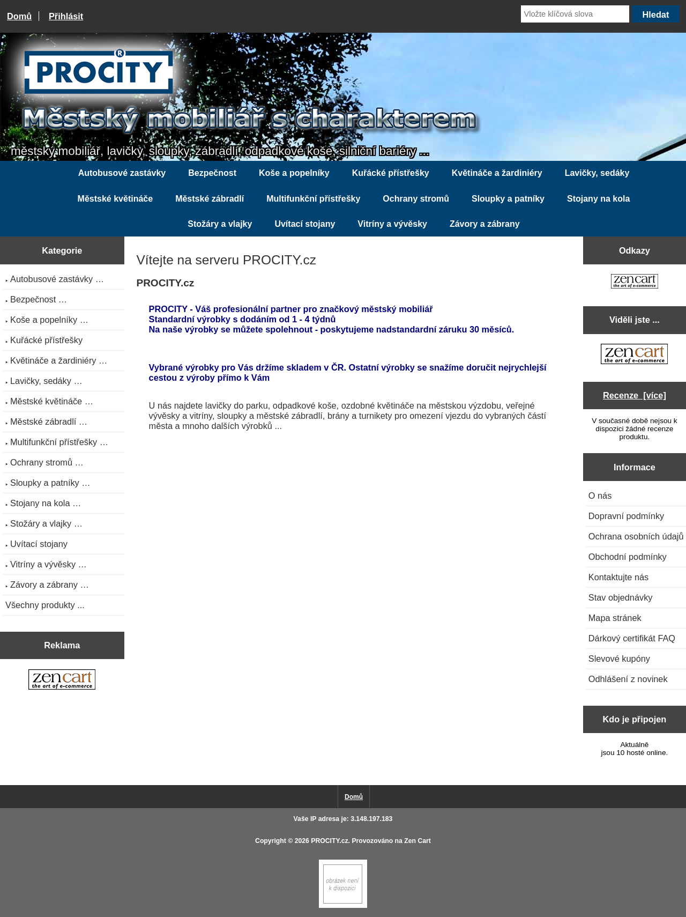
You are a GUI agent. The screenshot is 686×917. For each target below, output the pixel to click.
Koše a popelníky (294, 173)
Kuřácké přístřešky (390, 173)
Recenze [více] (634, 395)
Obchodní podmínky (627, 556)
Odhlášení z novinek (628, 679)
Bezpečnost (212, 173)
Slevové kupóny (619, 658)
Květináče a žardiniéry (497, 173)
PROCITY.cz (329, 841)
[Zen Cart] (343, 905)
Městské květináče (115, 198)
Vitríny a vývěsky (392, 223)
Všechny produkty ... (45, 605)
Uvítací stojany (304, 223)
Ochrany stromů (416, 198)
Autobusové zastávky (122, 173)
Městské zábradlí (209, 198)
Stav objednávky (620, 597)
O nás (600, 495)
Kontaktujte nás (618, 577)
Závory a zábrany (485, 223)
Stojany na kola (598, 198)
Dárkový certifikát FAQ (631, 638)
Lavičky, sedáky (597, 173)
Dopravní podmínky (626, 516)
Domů (19, 16)
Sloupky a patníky (508, 198)
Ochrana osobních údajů (636, 536)
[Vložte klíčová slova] (575, 14)
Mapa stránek (615, 618)
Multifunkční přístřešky (313, 198)
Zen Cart (417, 841)
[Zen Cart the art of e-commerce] (61, 680)
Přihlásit (66, 16)
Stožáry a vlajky (220, 223)
